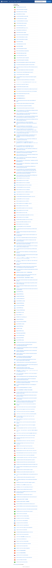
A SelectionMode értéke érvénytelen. (21, 23)
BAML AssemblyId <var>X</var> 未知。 (22, 212)
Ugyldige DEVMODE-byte (19, 319)
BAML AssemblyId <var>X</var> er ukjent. (22, 205)
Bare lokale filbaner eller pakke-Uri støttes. (22, 86)
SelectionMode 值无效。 (19, 41)
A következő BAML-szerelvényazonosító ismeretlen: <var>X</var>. (25, 196)
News (10, 1)
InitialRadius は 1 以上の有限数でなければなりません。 (24, 484)
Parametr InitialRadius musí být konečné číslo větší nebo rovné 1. (25, 503)
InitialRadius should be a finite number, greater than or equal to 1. (25, 459)
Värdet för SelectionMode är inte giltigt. (22, 39)
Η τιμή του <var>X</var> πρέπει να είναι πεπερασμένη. (24, 527)
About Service (19, 1)
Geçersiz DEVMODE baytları (20, 335)
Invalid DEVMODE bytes (19, 291)
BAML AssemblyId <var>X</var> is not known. (23, 178)
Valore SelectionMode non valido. (21, 25)
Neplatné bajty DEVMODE (20, 337)
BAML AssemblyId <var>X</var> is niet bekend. (23, 182)
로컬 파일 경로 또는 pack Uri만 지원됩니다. (22, 84)
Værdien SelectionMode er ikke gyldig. (21, 9)
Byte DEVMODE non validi (20, 312)
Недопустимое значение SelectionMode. (22, 34)
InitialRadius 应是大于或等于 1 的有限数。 (22, 499)
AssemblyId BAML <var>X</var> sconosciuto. (22, 198)
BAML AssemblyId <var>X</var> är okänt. (22, 210)
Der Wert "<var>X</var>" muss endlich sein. (22, 525)
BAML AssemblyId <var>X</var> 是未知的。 (22, 217)
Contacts (15, 1)
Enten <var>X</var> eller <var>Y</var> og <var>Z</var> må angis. (25, 435)
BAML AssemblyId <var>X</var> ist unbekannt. (23, 189)
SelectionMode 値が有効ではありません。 (22, 27)
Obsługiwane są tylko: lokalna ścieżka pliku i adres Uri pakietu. (25, 103)
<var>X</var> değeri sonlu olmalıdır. (21, 559)
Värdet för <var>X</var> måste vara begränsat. (23, 548)
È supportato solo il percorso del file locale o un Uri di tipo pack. (25, 79)
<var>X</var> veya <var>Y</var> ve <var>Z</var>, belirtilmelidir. (25, 455)
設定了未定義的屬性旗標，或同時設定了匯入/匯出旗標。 (24, 389)
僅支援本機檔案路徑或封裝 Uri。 (21, 98)
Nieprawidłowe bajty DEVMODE (20, 333)
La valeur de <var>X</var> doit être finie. (22, 522)
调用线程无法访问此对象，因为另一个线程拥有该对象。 (24, 272)
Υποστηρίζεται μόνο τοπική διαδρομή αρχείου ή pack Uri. (24, 72)
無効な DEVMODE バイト (20, 314)
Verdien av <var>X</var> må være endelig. (22, 541)
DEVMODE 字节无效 (19, 328)
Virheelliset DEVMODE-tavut (20, 298)
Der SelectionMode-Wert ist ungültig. (21, 18)
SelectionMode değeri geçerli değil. (21, 53)
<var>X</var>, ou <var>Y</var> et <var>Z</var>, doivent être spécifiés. (26, 413)
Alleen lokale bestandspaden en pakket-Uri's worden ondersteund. (25, 62)
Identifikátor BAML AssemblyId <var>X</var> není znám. (24, 219)
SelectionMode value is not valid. (21, 7)
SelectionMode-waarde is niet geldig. (21, 11)
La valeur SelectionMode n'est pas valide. (22, 16)
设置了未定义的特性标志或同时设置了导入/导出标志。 (24, 387)
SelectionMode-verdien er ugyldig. (21, 32)
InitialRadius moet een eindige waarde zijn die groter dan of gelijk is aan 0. (27, 464)
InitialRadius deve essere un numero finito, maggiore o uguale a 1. (25, 482)
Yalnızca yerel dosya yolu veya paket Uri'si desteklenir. (24, 105)
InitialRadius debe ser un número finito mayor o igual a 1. (24, 494)
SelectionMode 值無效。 (19, 46)
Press (12, 1)
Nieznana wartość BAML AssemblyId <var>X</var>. (23, 221)
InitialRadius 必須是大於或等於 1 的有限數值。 (23, 501)
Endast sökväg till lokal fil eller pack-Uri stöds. (23, 93)
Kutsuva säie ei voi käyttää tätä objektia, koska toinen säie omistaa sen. (26, 237)
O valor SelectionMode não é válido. (21, 55)
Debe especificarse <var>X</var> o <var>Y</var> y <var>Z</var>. (25, 440)
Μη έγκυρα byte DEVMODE (20, 305)
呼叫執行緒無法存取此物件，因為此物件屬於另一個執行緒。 (25, 277)
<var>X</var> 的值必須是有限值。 (21, 552)
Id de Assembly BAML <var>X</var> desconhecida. (23, 226)
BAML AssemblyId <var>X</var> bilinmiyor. (22, 224)
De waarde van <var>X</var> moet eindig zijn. (22, 518)
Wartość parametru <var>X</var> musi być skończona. (24, 557)
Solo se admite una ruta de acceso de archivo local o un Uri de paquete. (26, 91)
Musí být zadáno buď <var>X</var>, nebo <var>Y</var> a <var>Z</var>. (26, 450)
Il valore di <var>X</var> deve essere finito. (22, 534)
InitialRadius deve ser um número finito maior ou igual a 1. (24, 511)
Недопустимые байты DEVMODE (21, 321)
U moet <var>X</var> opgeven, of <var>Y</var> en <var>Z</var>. (25, 409)
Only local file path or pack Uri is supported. (22, 57)
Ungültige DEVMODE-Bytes (20, 303)
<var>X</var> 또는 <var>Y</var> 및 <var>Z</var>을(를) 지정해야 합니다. (26, 433)
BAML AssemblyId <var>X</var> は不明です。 (23, 201)
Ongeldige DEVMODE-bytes (20, 296)
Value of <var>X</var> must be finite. (21, 513)
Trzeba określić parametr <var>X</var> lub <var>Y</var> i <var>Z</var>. (26, 452)
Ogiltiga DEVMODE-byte (19, 326)
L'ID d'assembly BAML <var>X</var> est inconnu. (23, 187)
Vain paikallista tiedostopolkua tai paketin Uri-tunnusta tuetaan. (25, 64)
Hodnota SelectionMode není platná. (21, 48)
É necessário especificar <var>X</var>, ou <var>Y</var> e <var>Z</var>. (26, 457)
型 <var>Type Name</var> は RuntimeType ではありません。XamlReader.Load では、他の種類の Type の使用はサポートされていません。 (27, 142)
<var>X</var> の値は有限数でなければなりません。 (23, 536)
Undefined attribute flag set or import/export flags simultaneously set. (26, 342)
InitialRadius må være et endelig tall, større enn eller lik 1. (24, 489)
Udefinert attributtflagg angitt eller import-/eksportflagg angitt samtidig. (26, 376)
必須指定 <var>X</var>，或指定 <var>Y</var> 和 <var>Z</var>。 (25, 448)
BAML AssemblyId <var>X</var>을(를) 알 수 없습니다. (24, 203)
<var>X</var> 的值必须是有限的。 (21, 550)
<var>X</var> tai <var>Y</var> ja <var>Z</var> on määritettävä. (25, 411)
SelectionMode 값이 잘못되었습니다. (21, 30)
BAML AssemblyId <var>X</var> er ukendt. (22, 180)
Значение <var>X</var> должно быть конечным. (23, 543)
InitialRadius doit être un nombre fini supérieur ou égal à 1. (24, 469)
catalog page (17, 564)
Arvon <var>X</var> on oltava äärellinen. (22, 520)
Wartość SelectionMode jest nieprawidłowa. (22, 50)
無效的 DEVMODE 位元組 (20, 330)
